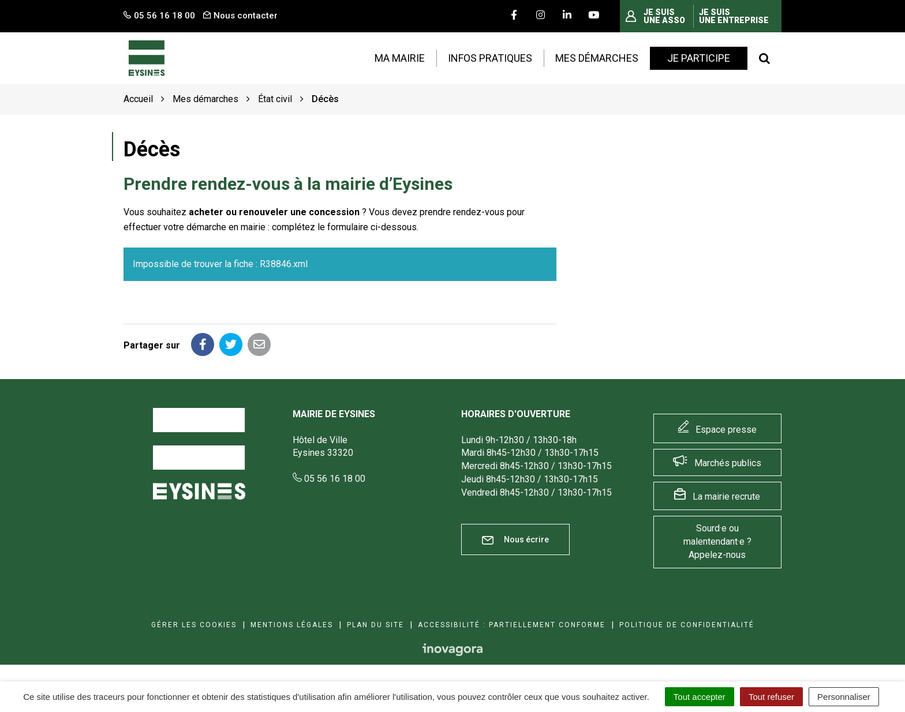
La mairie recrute (726, 496)
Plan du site (375, 625)
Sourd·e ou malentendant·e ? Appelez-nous (717, 541)
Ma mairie (400, 58)
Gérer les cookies (194, 625)
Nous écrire (515, 540)
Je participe (698, 58)
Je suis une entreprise (734, 16)
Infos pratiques (490, 58)
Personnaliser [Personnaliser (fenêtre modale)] (843, 697)
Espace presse (726, 429)
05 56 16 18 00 (329, 478)
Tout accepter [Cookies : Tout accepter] (700, 697)
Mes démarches (596, 58)
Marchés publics (727, 463)
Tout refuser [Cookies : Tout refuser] (771, 697)
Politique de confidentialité (686, 625)
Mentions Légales (291, 625)
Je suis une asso (664, 16)
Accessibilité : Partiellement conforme (511, 625)
